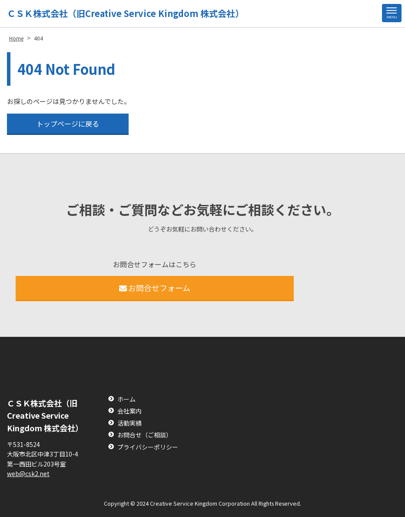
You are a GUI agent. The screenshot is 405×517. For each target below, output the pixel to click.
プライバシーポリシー (147, 447)
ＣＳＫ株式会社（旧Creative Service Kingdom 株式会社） (125, 13)
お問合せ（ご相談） (144, 435)
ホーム (126, 399)
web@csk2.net (28, 473)
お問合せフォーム (155, 287)
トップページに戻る (68, 123)
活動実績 (129, 423)
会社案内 (129, 411)
